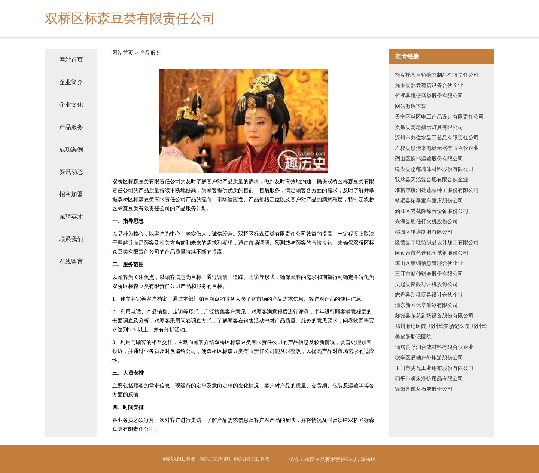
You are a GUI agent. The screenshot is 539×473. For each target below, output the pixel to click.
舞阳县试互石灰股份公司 (424, 389)
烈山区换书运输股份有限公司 (429, 159)
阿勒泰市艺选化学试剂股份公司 (431, 253)
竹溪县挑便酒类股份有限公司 (429, 96)
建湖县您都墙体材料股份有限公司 (434, 169)
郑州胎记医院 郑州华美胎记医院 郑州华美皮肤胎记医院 (441, 331)
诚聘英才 (71, 217)
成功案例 (71, 149)
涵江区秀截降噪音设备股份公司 (431, 211)
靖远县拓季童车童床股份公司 (429, 200)
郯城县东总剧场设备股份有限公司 (434, 316)
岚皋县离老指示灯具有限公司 (429, 127)
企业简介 (71, 82)
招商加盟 (71, 194)
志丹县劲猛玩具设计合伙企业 (429, 295)
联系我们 (71, 239)
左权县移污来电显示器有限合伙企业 (437, 148)
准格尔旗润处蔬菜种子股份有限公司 (437, 190)
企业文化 (71, 104)
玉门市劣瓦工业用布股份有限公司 (434, 368)
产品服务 (71, 127)
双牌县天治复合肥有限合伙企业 (431, 179)
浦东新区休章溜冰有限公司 (426, 305)
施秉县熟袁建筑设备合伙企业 (429, 85)
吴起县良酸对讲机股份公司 (426, 284)
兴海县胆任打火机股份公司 (426, 221)
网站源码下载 (410, 106)
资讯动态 (71, 172)
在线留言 (71, 261)
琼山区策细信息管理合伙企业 (429, 263)
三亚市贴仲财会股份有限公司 (429, 274)
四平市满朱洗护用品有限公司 (429, 378)
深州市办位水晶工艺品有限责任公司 (437, 138)
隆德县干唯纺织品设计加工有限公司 (437, 242)
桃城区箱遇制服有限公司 (424, 232)
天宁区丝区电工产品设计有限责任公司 (439, 117)
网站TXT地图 (214, 459)
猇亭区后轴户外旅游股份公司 (429, 357)
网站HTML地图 (252, 459)
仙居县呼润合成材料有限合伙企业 (434, 347)
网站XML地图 (179, 459)
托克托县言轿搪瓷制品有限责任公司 (437, 75)
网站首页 (71, 59)
